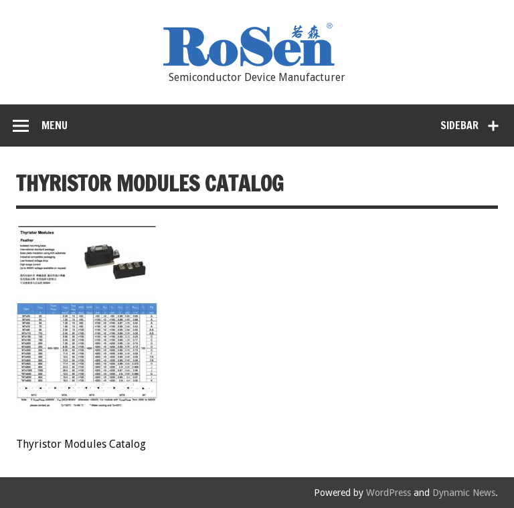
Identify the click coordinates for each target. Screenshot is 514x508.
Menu (54, 125)
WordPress (388, 492)
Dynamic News (463, 492)
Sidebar (459, 125)
